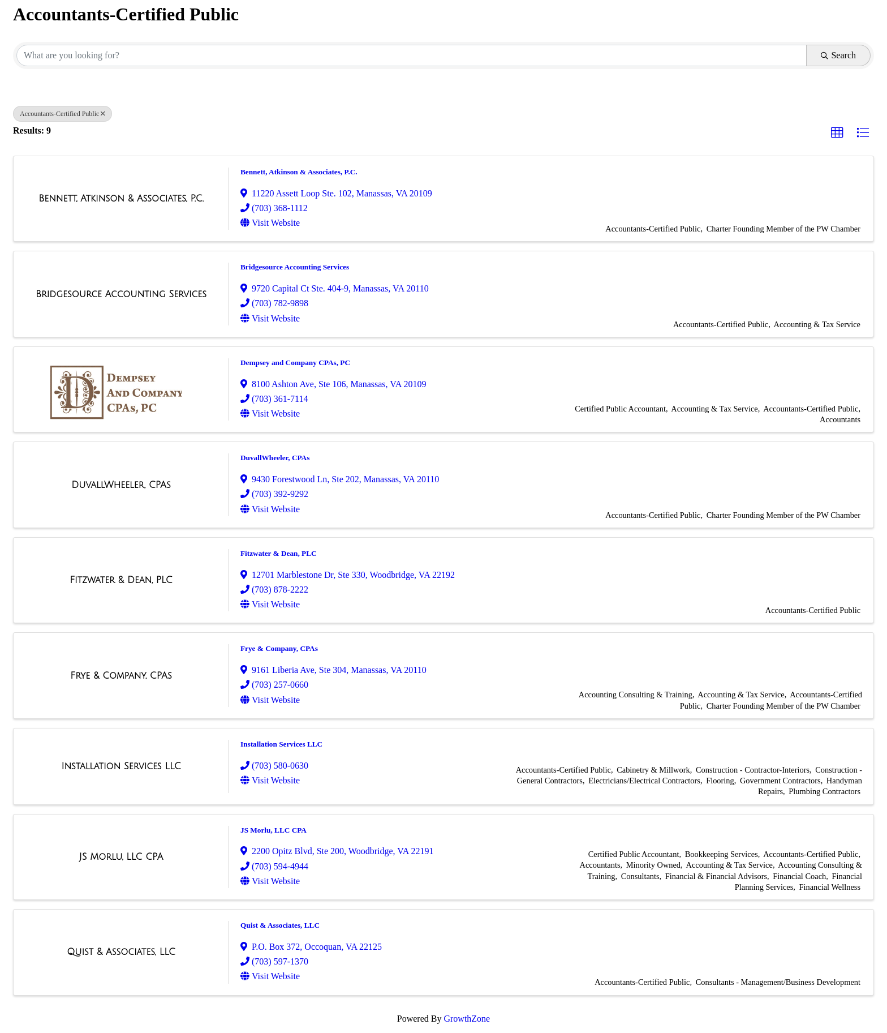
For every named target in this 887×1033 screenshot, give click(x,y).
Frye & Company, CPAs (279, 648)
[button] (837, 133)
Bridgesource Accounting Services (294, 267)
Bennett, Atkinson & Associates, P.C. (299, 172)
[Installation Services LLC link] (120, 766)
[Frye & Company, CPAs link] (120, 675)
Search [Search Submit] (838, 55)
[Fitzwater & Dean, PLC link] (121, 580)
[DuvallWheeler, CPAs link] (121, 485)
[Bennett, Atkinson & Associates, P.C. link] (121, 198)
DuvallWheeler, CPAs (274, 457)
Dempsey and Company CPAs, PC (295, 362)
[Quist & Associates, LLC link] (121, 952)
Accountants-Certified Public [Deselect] (62, 114)
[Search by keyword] (411, 55)
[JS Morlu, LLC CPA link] (121, 857)
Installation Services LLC (281, 744)
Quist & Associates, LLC (280, 925)
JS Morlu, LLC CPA (273, 830)
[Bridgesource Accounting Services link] (121, 294)
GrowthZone (467, 1018)
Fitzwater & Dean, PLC (278, 553)
